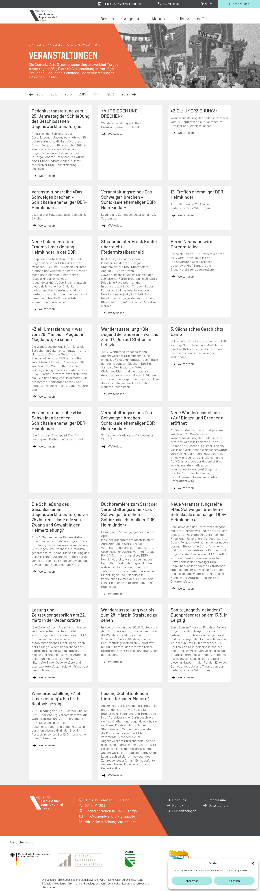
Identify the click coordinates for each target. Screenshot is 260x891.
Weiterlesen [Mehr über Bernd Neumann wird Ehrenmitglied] (185, 276)
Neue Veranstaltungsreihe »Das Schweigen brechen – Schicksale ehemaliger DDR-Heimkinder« (198, 511)
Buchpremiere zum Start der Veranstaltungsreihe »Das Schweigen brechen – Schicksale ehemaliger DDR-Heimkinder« (129, 514)
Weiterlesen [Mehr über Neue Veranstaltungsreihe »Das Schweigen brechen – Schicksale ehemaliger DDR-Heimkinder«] (185, 588)
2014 (96, 94)
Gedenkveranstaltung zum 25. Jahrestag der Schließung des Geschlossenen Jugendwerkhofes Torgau (60, 118)
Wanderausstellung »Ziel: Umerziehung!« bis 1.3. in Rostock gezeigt (57, 698)
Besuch (107, 18)
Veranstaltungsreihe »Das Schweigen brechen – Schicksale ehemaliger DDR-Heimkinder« (59, 199)
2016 (68, 94)
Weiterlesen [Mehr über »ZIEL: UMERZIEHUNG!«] (185, 133)
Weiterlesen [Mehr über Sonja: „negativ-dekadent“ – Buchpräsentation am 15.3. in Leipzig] (185, 677)
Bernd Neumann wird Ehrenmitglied (191, 244)
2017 (54, 94)
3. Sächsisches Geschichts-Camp (198, 331)
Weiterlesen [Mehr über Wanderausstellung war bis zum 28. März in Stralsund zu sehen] (115, 662)
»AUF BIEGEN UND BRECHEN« (119, 113)
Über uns (207, 4)
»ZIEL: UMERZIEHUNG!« (194, 110)
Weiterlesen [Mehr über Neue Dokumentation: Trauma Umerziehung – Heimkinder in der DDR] (46, 309)
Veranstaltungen (78, 44)
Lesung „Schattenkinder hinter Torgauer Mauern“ (125, 695)
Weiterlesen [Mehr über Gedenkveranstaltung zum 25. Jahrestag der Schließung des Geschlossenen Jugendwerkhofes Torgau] (46, 176)
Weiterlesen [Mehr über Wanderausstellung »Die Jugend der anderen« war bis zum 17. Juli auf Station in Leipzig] (115, 394)
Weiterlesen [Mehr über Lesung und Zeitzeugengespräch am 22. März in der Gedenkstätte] (46, 677)
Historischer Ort (192, 18)
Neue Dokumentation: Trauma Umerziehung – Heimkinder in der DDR (54, 247)
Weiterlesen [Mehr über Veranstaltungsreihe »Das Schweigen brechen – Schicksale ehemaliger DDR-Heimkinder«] (46, 225)
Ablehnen (234, 880)
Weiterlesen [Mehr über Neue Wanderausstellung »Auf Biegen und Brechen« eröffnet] (185, 488)
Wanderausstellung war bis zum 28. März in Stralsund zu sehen (129, 615)
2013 (110, 94)
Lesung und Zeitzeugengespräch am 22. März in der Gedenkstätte (59, 615)
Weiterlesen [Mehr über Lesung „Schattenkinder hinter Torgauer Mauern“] (115, 775)
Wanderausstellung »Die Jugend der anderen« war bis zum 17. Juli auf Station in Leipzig (129, 336)
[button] (253, 863)
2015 (82, 94)
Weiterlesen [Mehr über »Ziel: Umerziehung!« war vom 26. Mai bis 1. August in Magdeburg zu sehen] (46, 396)
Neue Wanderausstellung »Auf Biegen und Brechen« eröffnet (197, 418)
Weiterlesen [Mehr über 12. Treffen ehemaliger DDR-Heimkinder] (185, 215)
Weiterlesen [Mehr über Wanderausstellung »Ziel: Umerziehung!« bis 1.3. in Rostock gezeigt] (46, 745)
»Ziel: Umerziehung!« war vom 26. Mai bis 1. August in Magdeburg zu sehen (58, 334)
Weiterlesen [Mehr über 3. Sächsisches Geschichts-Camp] (185, 364)
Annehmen (191, 880)
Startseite (36, 44)
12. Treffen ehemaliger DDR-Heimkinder (198, 194)
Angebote (133, 18)
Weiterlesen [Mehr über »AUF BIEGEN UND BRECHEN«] (115, 134)
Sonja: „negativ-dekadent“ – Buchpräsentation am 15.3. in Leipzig (199, 615)
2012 (125, 94)
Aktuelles (159, 18)
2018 (40, 94)
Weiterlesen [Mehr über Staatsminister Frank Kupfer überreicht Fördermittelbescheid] (115, 313)
